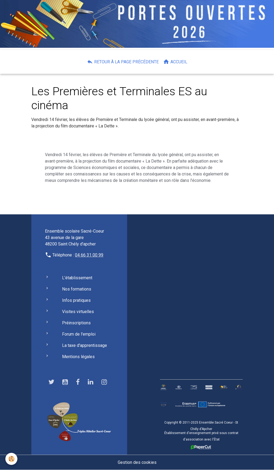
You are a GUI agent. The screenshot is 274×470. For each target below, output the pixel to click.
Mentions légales (78, 356)
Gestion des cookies (137, 462)
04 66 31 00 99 (89, 255)
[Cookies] (11, 459)
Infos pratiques (76, 300)
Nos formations (76, 289)
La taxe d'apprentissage (84, 345)
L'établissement (77, 277)
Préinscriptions (76, 322)
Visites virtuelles (78, 311)
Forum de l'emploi (79, 334)
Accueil (175, 61)
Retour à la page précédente (123, 61)
